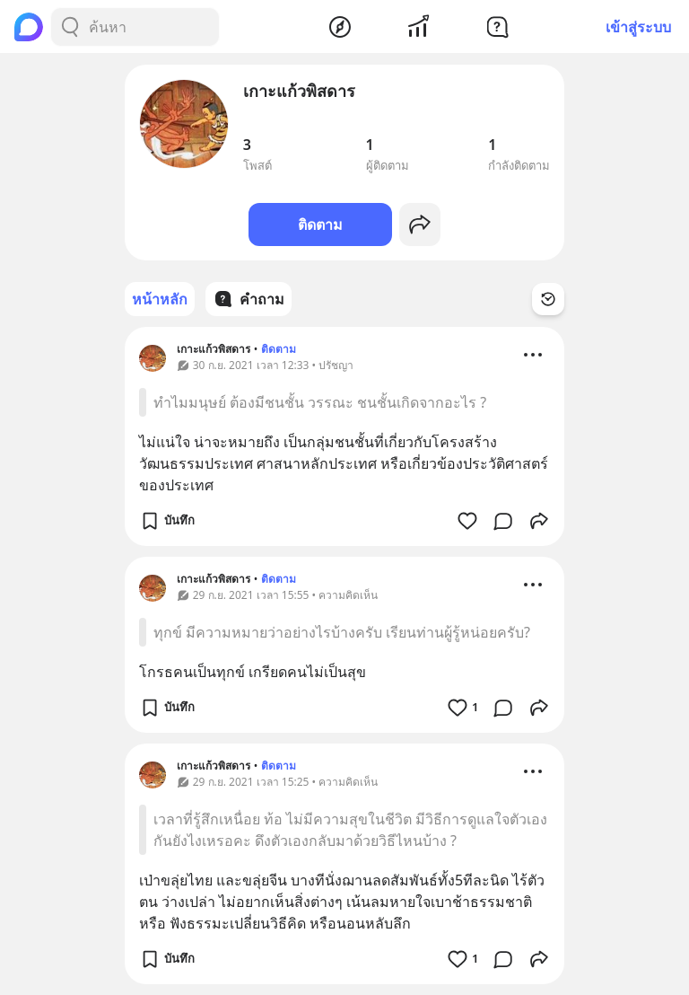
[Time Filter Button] (548, 299)
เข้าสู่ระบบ (638, 27)
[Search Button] (70, 26)
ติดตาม (320, 224)
